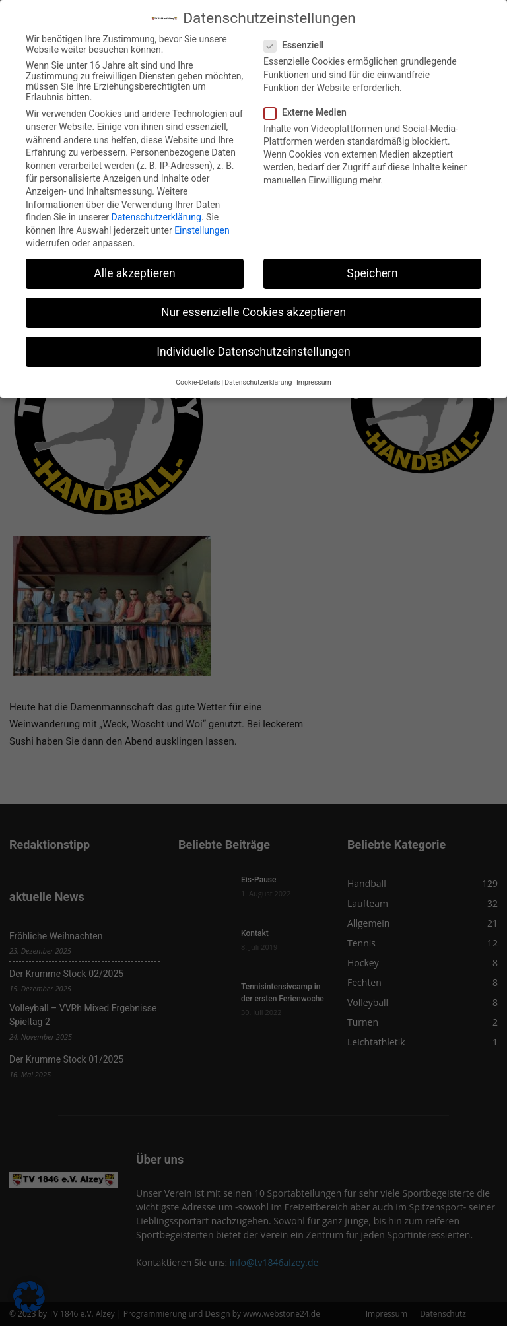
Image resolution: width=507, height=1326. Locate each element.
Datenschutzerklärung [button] (258, 382)
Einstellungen (202, 230)
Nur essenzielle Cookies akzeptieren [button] (253, 312)
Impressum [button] (313, 382)
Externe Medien (309, 112)
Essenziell (297, 45)
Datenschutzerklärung (156, 217)
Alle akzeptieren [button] (135, 273)
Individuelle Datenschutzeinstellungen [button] (253, 351)
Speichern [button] (372, 273)
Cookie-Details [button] (198, 382)
